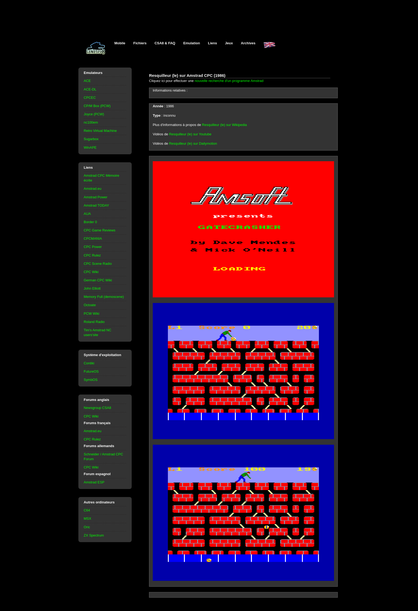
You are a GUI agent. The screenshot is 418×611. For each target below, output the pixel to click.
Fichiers (140, 43)
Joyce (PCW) (94, 114)
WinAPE (90, 147)
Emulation (191, 43)
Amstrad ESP (94, 482)
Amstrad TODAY (96, 205)
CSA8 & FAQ (165, 43)
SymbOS (91, 380)
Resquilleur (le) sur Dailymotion (193, 143)
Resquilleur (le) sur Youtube (190, 134)
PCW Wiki (91, 314)
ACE (87, 81)
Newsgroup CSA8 (97, 408)
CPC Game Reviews (99, 230)
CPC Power (93, 247)
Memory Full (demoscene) (104, 297)
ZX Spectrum (94, 535)
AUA (87, 214)
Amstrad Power (95, 197)
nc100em (91, 122)
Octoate (90, 305)
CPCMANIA (93, 238)
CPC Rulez (92, 255)
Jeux (229, 43)
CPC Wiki (91, 272)
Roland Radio (94, 322)
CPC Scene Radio (98, 264)
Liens (212, 43)
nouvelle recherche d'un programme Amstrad (229, 81)
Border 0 (90, 222)
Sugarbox (91, 139)
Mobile (119, 43)
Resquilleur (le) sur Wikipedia (224, 125)
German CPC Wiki (98, 280)
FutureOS (91, 371)
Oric (87, 527)
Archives (248, 43)
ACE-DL (90, 89)
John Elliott (92, 288)
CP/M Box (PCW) (97, 106)
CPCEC (90, 98)
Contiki (89, 363)
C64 (87, 510)
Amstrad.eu (92, 189)
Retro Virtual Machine (100, 131)
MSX (87, 519)
